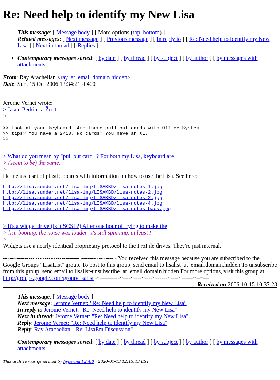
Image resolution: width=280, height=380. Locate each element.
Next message (82, 39)
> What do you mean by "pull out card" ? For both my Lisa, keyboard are (88, 159)
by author (197, 58)
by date (107, 58)
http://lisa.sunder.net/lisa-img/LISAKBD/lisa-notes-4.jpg (82, 210)
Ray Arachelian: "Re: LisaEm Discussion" (83, 339)
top (136, 32)
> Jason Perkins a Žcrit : (31, 109)
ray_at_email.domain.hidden (94, 77)
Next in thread (52, 45)
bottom (151, 32)
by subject (166, 58)
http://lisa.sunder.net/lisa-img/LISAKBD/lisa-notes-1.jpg (82, 190)
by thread (135, 58)
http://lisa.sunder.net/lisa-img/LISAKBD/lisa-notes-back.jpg (87, 217)
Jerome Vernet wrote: (28, 103)
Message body (73, 32)
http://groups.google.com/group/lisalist (48, 288)
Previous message (127, 39)
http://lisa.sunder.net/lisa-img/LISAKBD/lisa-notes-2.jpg (82, 197)
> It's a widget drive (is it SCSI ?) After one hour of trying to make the (85, 236)
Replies (86, 45)
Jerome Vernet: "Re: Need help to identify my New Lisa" (120, 313)
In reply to (169, 39)
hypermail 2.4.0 (78, 371)
